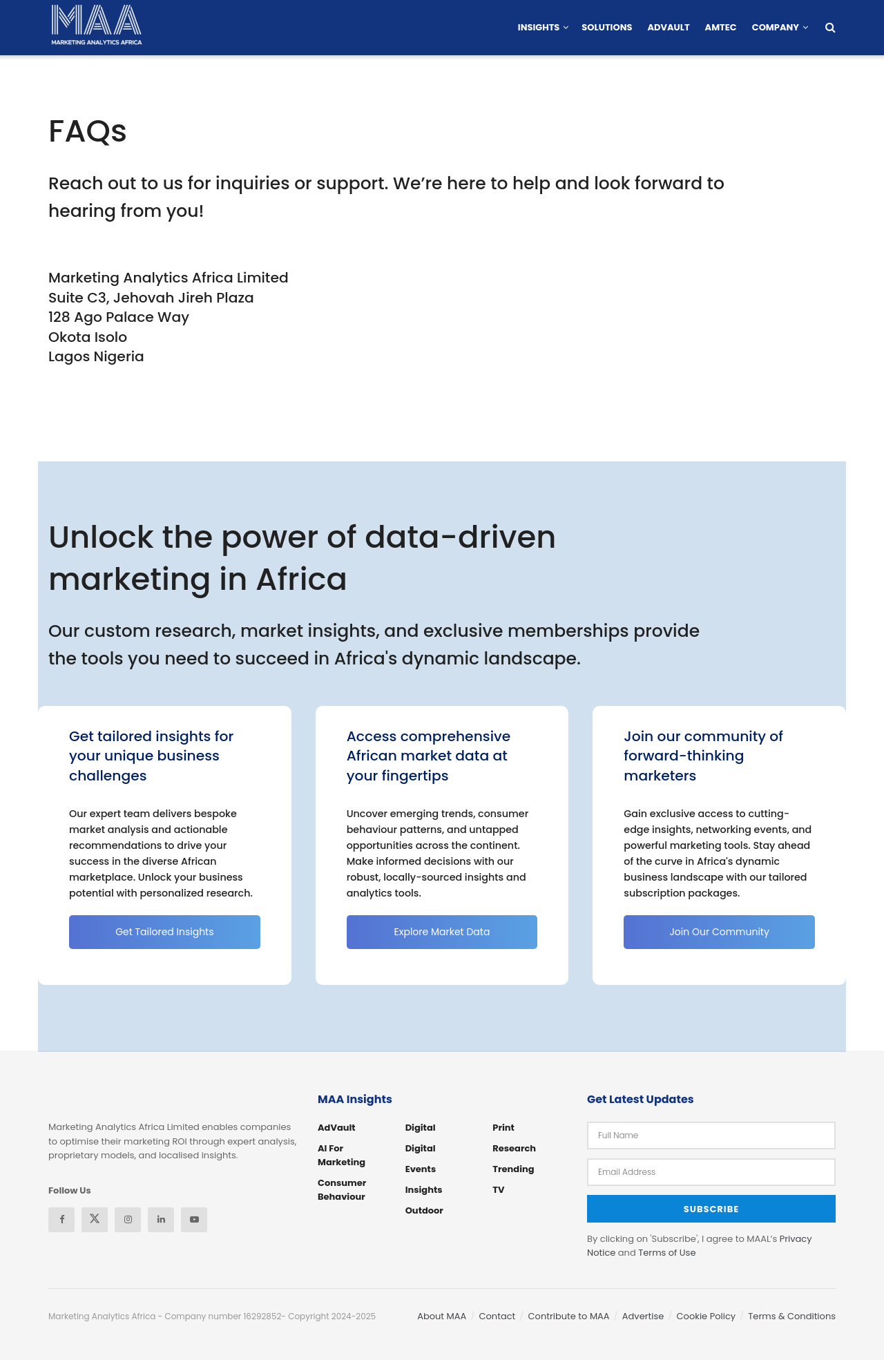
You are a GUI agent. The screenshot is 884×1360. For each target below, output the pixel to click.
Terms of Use (666, 1251)
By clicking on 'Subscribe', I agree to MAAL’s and (699, 1244)
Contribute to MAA (569, 1315)
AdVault (668, 27)
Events (420, 1169)
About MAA (441, 1315)
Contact (497, 1315)
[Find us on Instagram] (128, 1219)
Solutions (607, 27)
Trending (513, 1169)
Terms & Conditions (792, 1315)
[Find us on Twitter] (94, 1219)
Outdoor (424, 1210)
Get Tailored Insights (164, 932)
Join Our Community (719, 932)
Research (514, 1148)
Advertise (643, 1315)
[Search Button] (830, 27)
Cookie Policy (706, 1315)
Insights (539, 27)
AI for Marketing (341, 1155)
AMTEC (721, 27)
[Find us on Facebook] (61, 1219)
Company (775, 27)
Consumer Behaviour (342, 1189)
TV (498, 1189)
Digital (420, 1127)
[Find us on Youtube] (194, 1219)
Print (503, 1127)
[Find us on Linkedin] (161, 1219)
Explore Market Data (442, 932)
